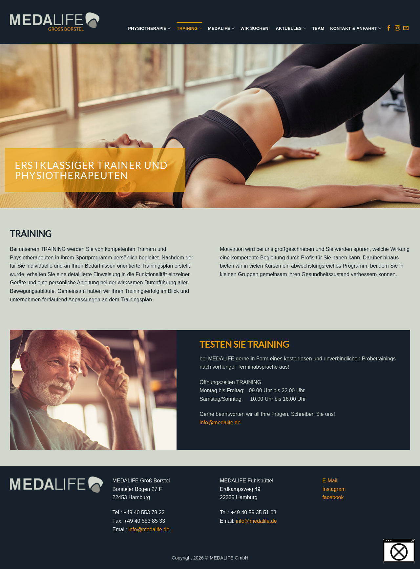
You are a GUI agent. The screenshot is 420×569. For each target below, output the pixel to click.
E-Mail (330, 480)
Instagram (334, 489)
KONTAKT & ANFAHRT (355, 28)
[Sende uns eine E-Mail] (406, 28)
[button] (399, 550)
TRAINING (189, 28)
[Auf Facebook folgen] (388, 28)
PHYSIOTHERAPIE (149, 28)
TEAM (318, 28)
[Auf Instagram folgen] (397, 28)
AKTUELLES (291, 28)
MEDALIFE (221, 28)
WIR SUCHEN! (255, 28)
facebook (333, 497)
